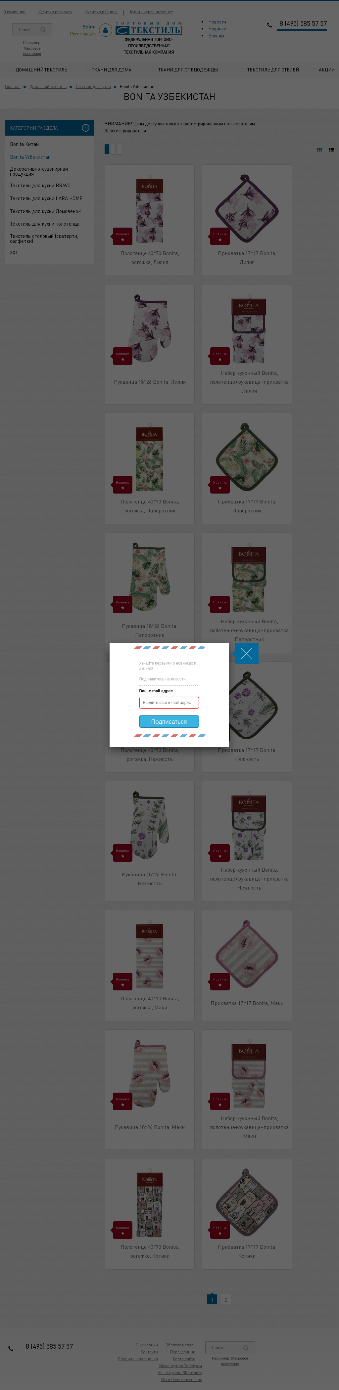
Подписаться (169, 721)
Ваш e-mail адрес (156, 691)
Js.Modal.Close (247, 653)
